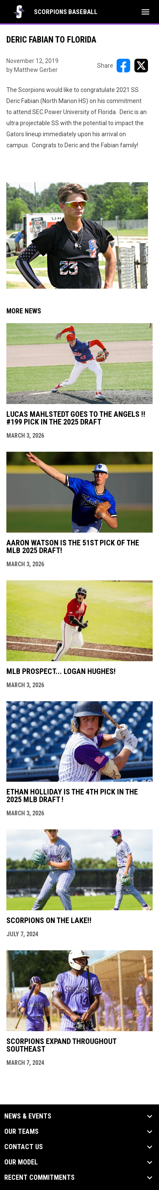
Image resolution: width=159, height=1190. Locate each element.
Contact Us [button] (23, 1147)
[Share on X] (141, 65)
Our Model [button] (21, 1162)
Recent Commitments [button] (39, 1177)
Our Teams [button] (21, 1131)
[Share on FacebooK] (123, 65)
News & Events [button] (27, 1116)
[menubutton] (145, 12)
